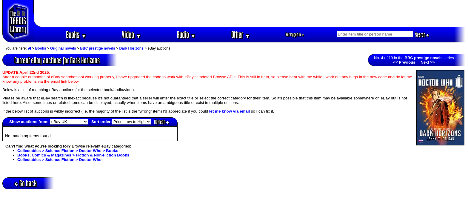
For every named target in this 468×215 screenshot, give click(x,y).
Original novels (63, 48)
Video (131, 34)
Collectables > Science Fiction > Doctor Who (59, 159)
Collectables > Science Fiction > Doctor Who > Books (67, 150)
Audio (186, 34)
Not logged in (295, 34)
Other (240, 34)
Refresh (161, 122)
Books (76, 34)
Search (422, 34)
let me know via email (229, 111)
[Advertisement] (249, 13)
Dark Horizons (131, 48)
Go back (25, 183)
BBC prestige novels (97, 48)
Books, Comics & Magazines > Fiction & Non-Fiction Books (73, 155)
